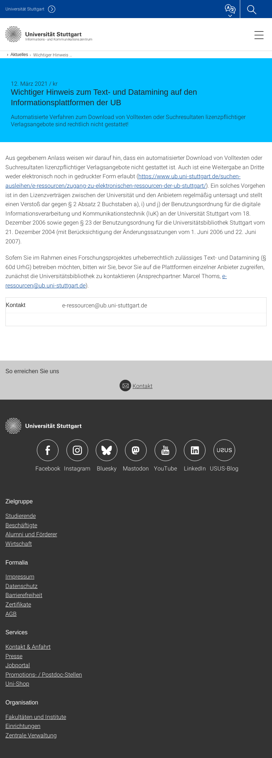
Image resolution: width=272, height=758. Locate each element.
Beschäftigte (21, 525)
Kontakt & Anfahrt (28, 646)
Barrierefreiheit (23, 595)
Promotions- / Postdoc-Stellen (43, 674)
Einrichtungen (22, 725)
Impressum (19, 576)
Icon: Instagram (77, 450)
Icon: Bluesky (106, 450)
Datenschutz (21, 585)
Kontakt (136, 385)
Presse (13, 656)
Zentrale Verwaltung (31, 735)
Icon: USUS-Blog (224, 450)
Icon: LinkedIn (195, 450)
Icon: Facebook (48, 450)
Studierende (20, 515)
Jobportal (17, 665)
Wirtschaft (18, 543)
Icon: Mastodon (136, 450)
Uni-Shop (17, 683)
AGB (11, 613)
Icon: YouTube (165, 450)
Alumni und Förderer (31, 534)
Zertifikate (18, 604)
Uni (24, 9)
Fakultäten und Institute (35, 716)
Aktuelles (19, 54)
